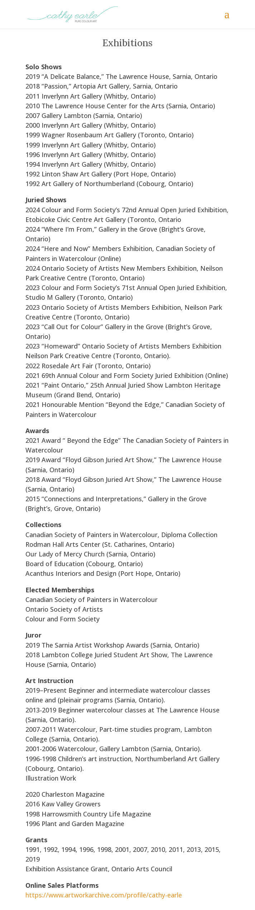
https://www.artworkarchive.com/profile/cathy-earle (103, 895)
